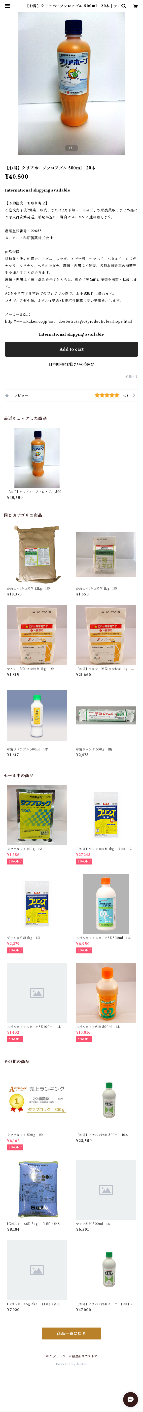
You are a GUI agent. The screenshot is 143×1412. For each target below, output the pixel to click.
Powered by (71, 1364)
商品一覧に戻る (71, 1333)
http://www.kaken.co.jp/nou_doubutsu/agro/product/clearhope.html (68, 321)
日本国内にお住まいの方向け (71, 364)
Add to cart (72, 349)
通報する (131, 376)
